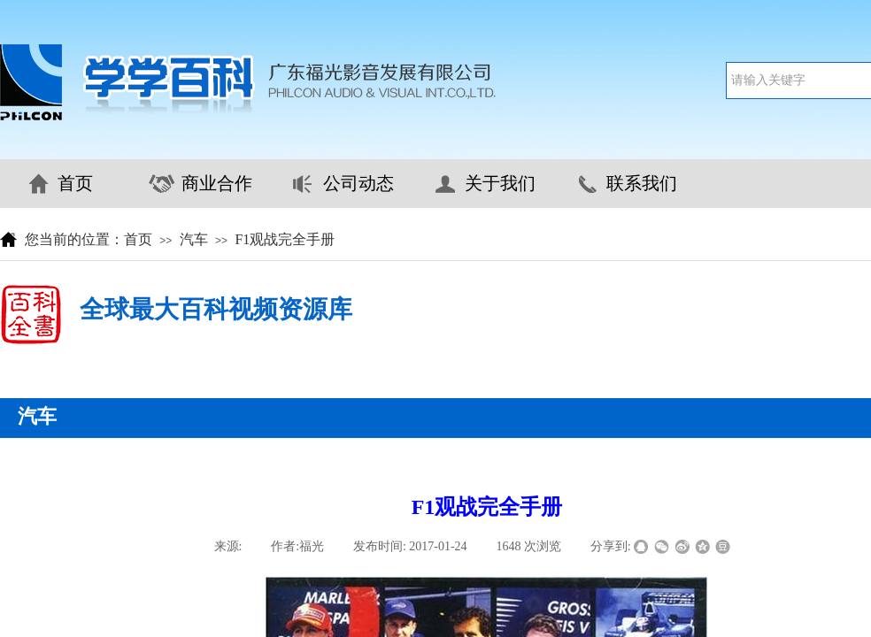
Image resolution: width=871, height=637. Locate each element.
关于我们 (500, 183)
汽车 (194, 239)
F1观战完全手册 (285, 239)
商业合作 (216, 183)
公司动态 (358, 183)
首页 (75, 183)
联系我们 (641, 183)
